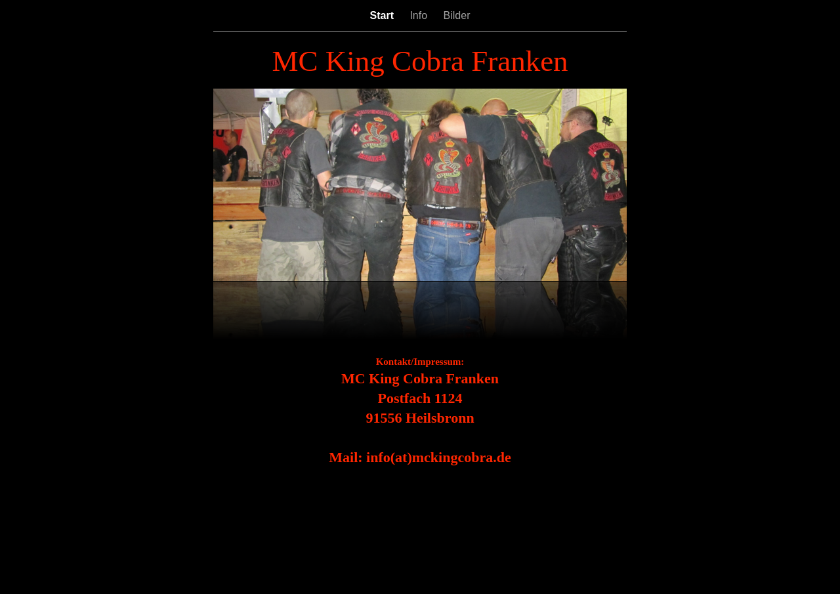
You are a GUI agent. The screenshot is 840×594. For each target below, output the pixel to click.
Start (383, 15)
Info (420, 15)
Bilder (457, 15)
